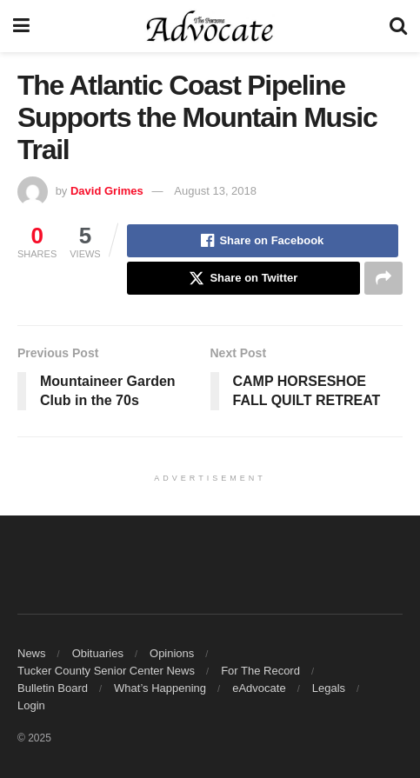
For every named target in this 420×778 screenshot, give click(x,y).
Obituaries (97, 653)
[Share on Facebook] (262, 240)
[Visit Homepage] (210, 26)
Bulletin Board (52, 688)
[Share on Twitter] (243, 278)
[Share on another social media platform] (383, 278)
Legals (328, 688)
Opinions (172, 653)
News (31, 653)
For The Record (260, 670)
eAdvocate (258, 688)
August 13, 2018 (215, 190)
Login (31, 705)
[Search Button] (398, 26)
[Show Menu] (21, 26)
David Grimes (106, 190)
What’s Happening (160, 688)
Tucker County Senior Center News (106, 670)
